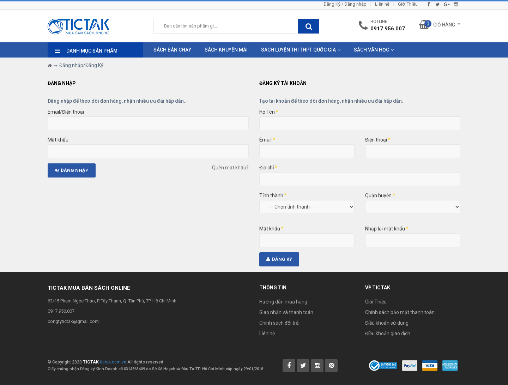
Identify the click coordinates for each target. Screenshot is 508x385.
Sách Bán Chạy (172, 50)
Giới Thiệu (408, 4)
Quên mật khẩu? (230, 167)
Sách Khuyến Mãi (226, 50)
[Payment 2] (429, 365)
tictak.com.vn (113, 362)
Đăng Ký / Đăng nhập (345, 4)
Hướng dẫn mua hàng (283, 302)
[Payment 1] (409, 365)
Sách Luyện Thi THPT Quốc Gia (298, 50)
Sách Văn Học (371, 50)
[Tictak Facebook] (289, 365)
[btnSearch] (308, 26)
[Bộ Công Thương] (383, 365)
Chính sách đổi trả (279, 323)
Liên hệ (382, 4)
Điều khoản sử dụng (387, 323)
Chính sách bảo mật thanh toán (400, 312)
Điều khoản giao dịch (387, 333)
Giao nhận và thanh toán (286, 312)
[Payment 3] (450, 365)
